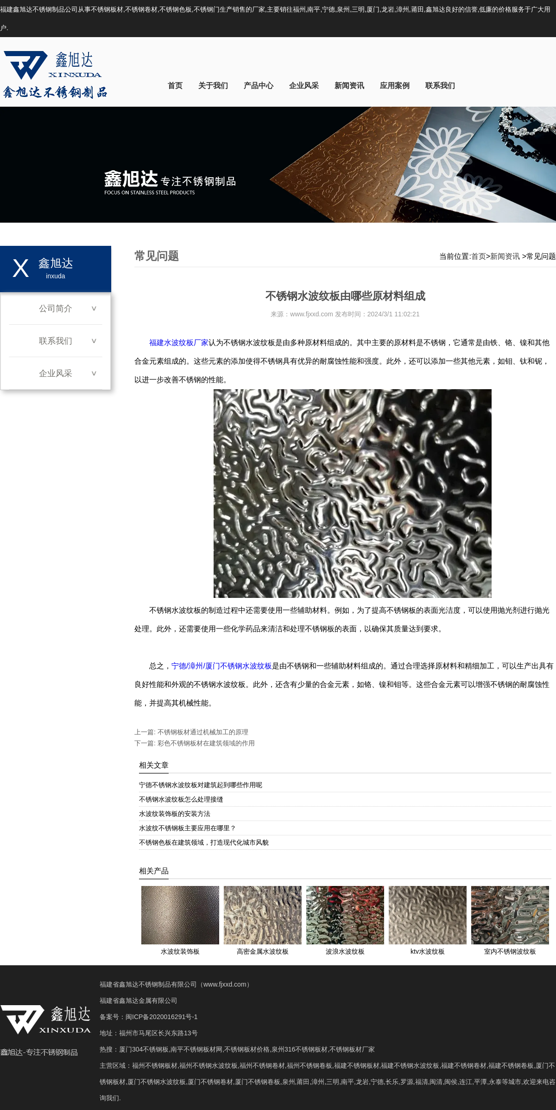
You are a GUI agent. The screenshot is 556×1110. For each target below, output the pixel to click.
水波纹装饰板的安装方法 (174, 813)
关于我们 (213, 86)
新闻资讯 (349, 86)
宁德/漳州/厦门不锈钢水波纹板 (221, 666)
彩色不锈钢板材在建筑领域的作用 (205, 743)
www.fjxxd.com (311, 314)
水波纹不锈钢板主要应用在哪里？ (187, 828)
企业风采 (304, 86)
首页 (175, 86)
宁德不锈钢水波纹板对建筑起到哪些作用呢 (200, 785)
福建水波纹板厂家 (178, 342)
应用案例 (395, 86)
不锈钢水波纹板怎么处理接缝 (181, 799)
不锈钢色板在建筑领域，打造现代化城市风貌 (204, 842)
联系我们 (440, 86)
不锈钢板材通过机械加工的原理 (202, 732)
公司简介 (55, 308)
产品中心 (258, 86)
